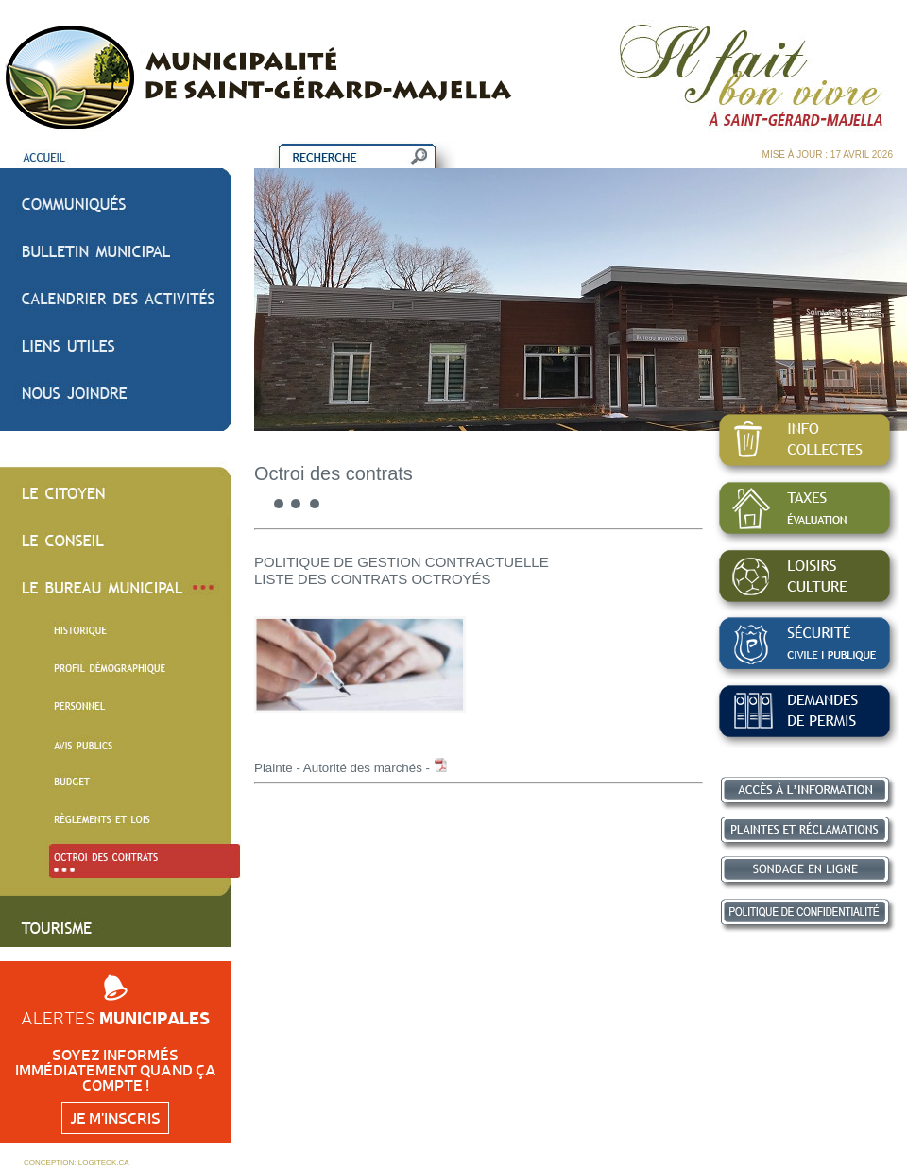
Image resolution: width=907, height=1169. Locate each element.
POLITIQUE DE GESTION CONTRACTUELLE (401, 562)
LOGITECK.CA (103, 1163)
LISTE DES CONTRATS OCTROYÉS (372, 579)
